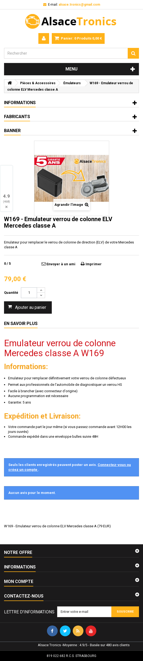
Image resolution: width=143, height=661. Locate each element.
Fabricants (17, 116)
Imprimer (94, 264)
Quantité (11, 293)
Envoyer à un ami (60, 264)
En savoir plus (21, 323)
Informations (20, 102)
